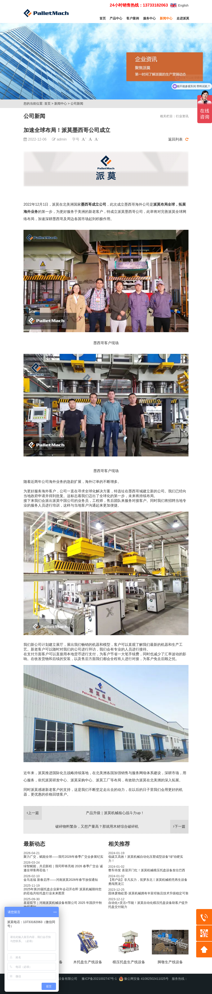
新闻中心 (166, 18)
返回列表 (178, 139)
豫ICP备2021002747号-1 (99, 978)
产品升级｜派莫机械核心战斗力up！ (115, 813)
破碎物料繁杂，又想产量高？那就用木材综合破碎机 (97, 826)
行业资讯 (182, 116)
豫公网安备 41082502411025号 (144, 978)
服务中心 (149, 18)
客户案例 (132, 18)
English (183, 5)
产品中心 (116, 18)
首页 (102, 18)
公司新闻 (77, 103)
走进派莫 (183, 18)
